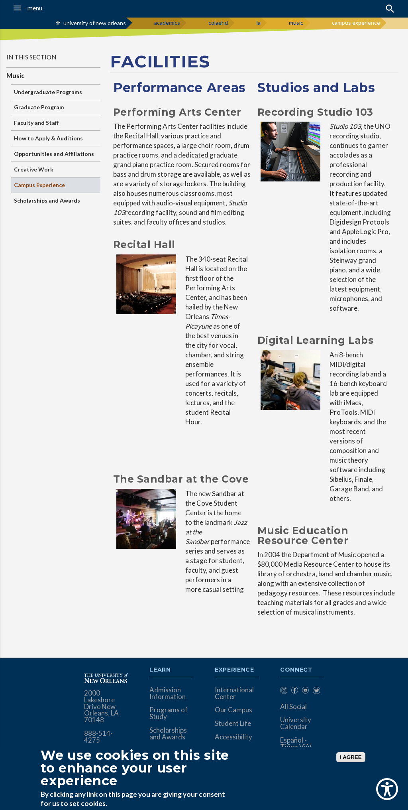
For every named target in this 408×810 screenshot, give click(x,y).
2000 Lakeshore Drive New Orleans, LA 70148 (101, 706)
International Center (234, 693)
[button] (39, 8)
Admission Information (167, 693)
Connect (296, 670)
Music (15, 75)
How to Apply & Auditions (48, 138)
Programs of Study (168, 713)
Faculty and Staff (36, 122)
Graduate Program (39, 107)
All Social (293, 706)
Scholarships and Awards (47, 200)
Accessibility (233, 737)
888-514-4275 (98, 736)
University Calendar (295, 723)
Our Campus (233, 710)
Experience (234, 670)
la (259, 22)
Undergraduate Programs (48, 92)
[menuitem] (283, 692)
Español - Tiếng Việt (296, 743)
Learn (160, 670)
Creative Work (33, 169)
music (296, 22)
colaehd (218, 22)
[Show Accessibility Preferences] (387, 789)
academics (167, 22)
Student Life (233, 723)
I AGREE (350, 757)
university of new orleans (94, 23)
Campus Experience (39, 184)
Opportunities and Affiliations (54, 153)
